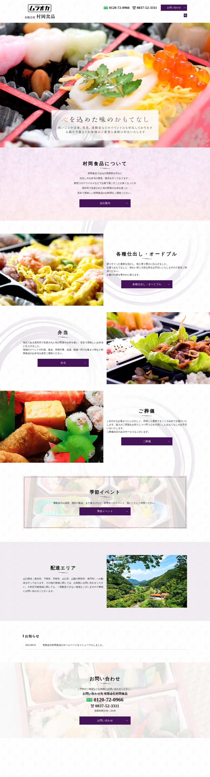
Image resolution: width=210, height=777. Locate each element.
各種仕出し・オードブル (121, 17)
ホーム (82, 17)
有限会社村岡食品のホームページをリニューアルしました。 (74, 645)
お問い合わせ (174, 7)
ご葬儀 (156, 17)
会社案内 (97, 17)
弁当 (143, 17)
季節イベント (173, 17)
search (185, 17)
